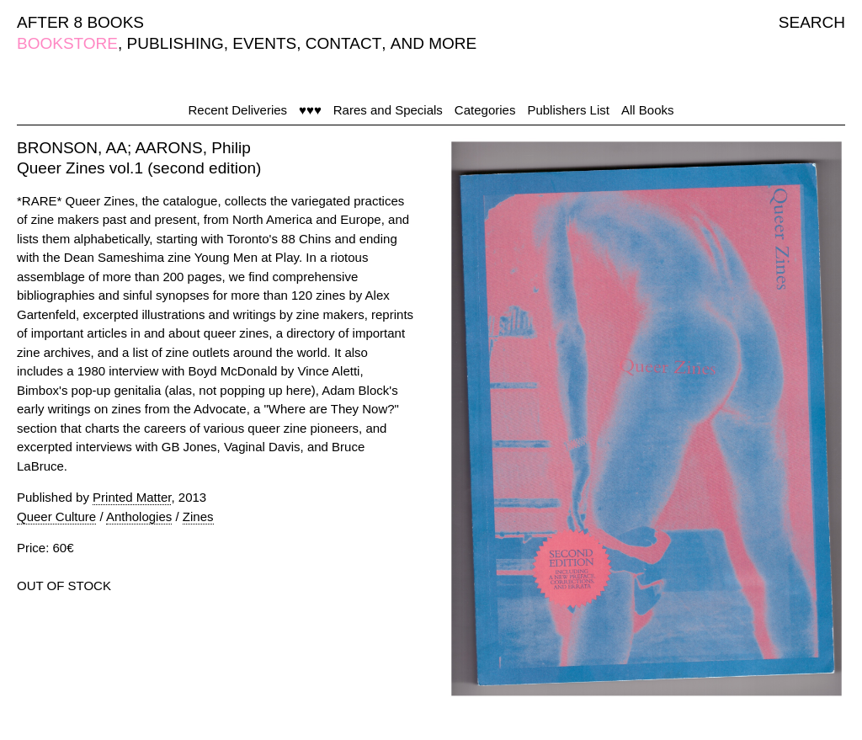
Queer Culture (56, 516)
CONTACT (343, 43)
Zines (198, 516)
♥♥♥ (310, 110)
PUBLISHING (175, 43)
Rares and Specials (388, 110)
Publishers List (568, 110)
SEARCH (812, 22)
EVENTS (264, 43)
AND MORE (433, 43)
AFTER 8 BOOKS (80, 22)
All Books (647, 110)
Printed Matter (132, 497)
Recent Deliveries (238, 110)
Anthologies (139, 516)
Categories (485, 110)
